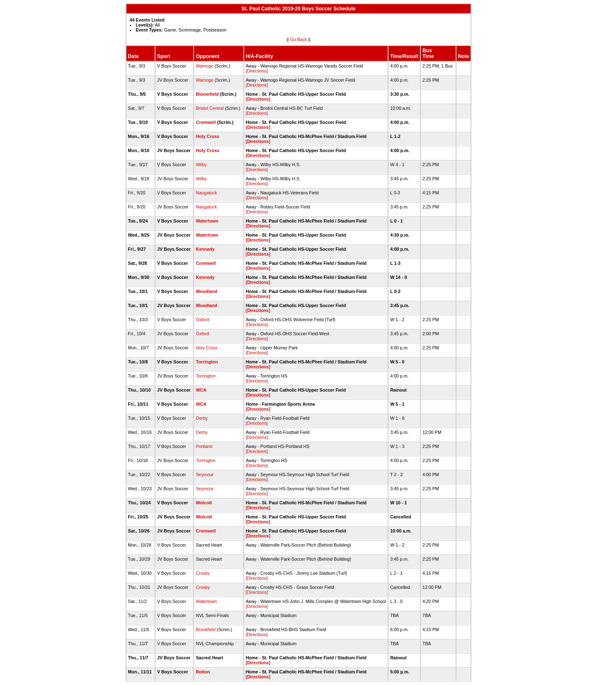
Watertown (207, 220)
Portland (204, 446)
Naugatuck (206, 192)
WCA (201, 389)
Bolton (203, 671)
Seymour (205, 474)
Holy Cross (207, 136)
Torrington (207, 361)
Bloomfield (207, 94)
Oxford (202, 319)
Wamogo (204, 65)
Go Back (298, 39)
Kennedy (205, 249)
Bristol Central (209, 108)
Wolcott (204, 502)
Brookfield (205, 629)
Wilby (201, 164)
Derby (201, 418)
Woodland (206, 291)
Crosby (203, 573)
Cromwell (206, 122)
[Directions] (257, 70)
